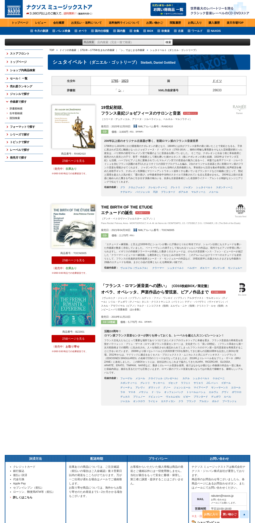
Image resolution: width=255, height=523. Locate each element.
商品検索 (89, 42)
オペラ (82, 30)
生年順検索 (16, 113)
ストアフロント (19, 53)
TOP (51, 50)
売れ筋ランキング (21, 86)
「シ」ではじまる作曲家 (131, 50)
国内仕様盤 (102, 30)
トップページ (20, 22)
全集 (136, 30)
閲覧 (175, 23)
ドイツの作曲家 (68, 50)
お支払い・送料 (86, 23)
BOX (150, 30)
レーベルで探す (19, 149)
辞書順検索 (16, 108)
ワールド (197, 30)
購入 (214, 23)
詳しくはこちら (22, 497)
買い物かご (230, 514)
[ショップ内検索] (129, 42)
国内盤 (121, 30)
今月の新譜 (41, 30)
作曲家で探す (18, 101)
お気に (195, 23)
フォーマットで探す (22, 126)
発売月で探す (18, 157)
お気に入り (211, 514)
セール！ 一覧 (18, 78)
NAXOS (216, 30)
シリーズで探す (19, 134)
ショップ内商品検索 (22, 70)
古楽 (180, 30)
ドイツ (217, 81)
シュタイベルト (174, 50)
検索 (168, 42)
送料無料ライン (124, 23)
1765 (114, 81)
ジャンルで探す (19, 93)
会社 (58, 23)
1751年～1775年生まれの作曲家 (97, 50)
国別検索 (15, 118)
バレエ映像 (63, 30)
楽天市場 (235, 23)
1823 (124, 81)
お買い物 (154, 23)
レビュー (40, 22)
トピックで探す (19, 142)
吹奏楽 (165, 30)
